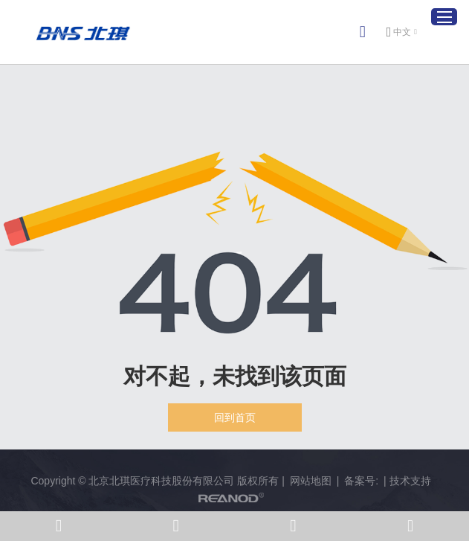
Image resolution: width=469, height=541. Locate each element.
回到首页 (235, 417)
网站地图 (310, 481)
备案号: (361, 481)
